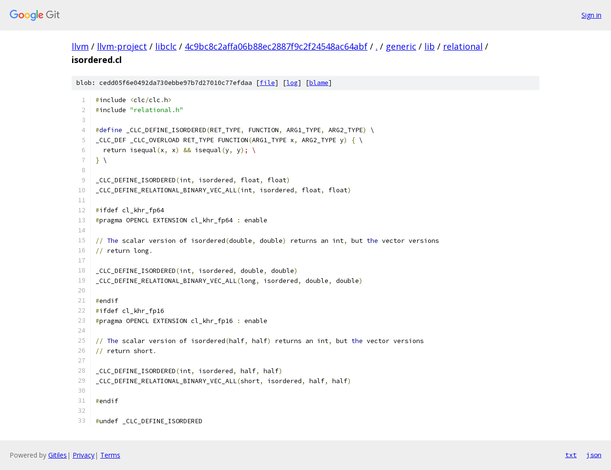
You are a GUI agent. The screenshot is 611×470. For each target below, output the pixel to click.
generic (401, 46)
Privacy (84, 455)
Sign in (591, 15)
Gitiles (57, 455)
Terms (110, 455)
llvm (80, 46)
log (292, 83)
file (267, 83)
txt (571, 454)
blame (318, 83)
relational (463, 46)
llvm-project (122, 46)
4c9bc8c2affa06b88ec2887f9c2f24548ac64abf (276, 46)
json (593, 454)
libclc (166, 46)
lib (429, 46)
